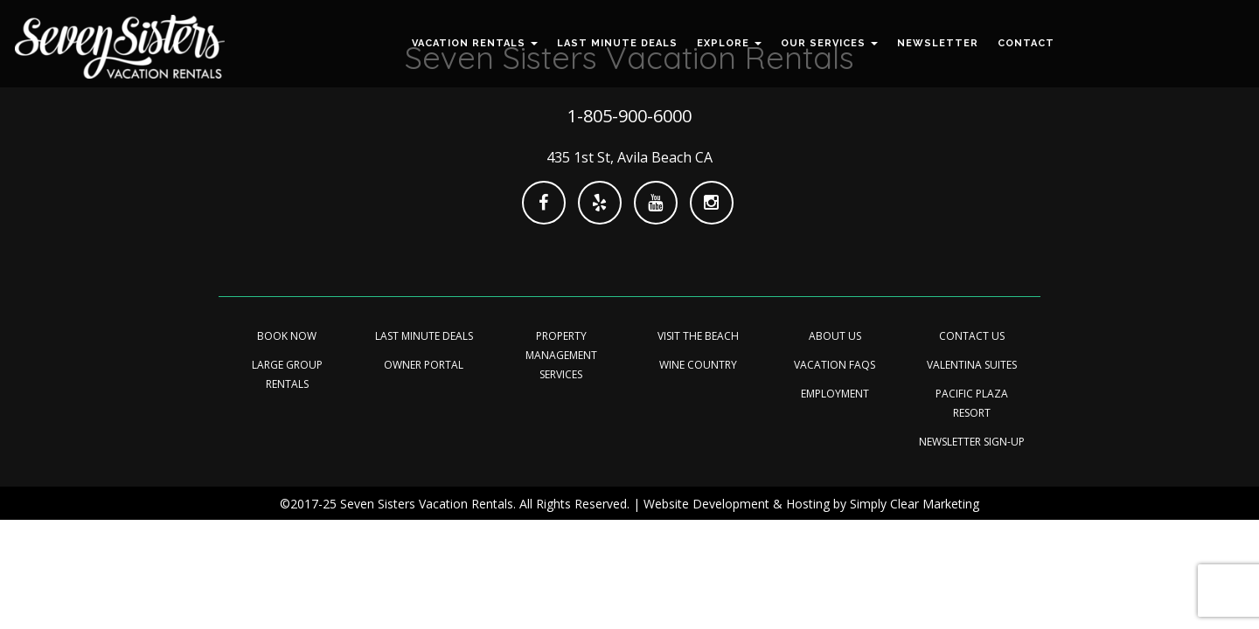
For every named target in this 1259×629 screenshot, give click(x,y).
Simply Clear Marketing (914, 503)
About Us (835, 335)
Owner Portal (423, 364)
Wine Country (698, 364)
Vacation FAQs (834, 364)
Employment (835, 393)
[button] (474, 43)
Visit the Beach (698, 335)
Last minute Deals (424, 335)
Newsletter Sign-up (972, 441)
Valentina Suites (972, 364)
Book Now (286, 335)
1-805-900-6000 (629, 116)
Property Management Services (561, 355)
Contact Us (972, 335)
